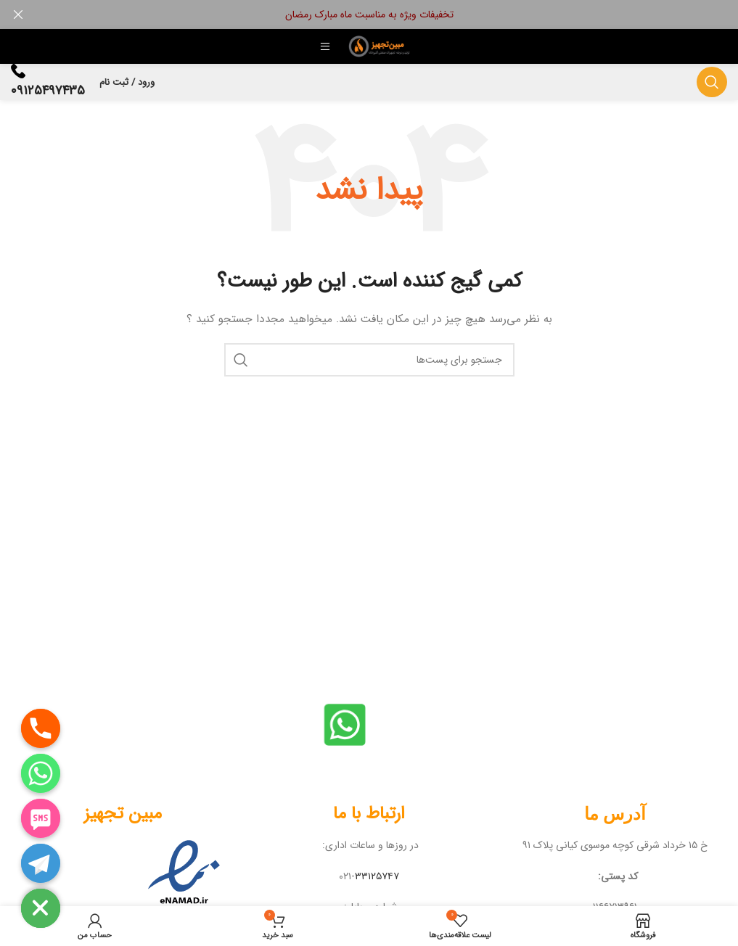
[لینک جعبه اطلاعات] (48, 82)
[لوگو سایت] (381, 46)
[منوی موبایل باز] (325, 46)
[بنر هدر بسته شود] (18, 14)
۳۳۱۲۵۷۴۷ (377, 876)
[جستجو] (711, 81)
